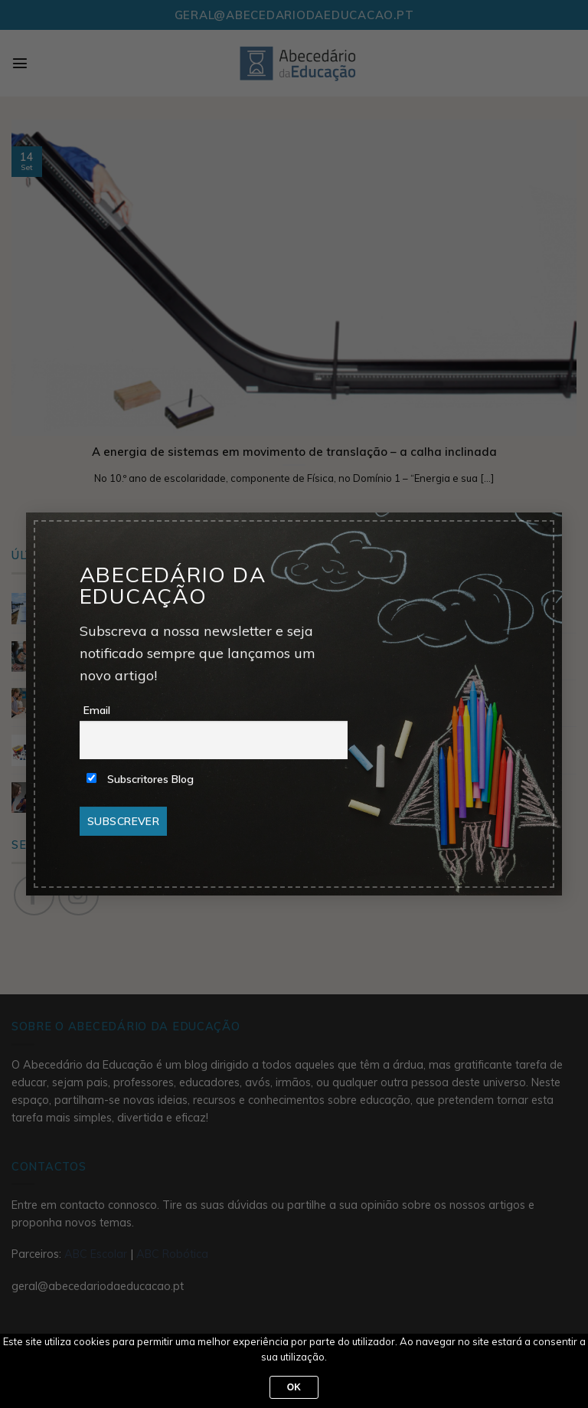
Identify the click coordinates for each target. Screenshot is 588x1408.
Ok (294, 1387)
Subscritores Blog (140, 779)
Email (96, 710)
